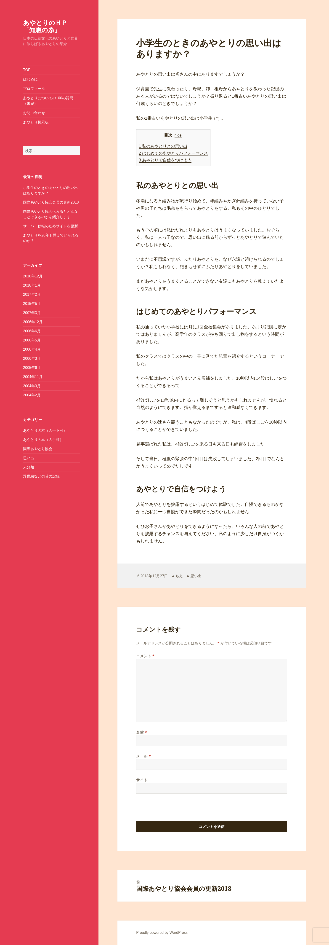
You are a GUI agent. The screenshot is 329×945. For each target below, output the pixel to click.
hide (178, 135)
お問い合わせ (34, 113)
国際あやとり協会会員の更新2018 (51, 202)
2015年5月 (32, 304)
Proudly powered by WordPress (162, 932)
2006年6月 (32, 331)
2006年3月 (32, 358)
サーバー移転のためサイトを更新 (50, 226)
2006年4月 (32, 349)
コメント (145, 655)
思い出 (28, 458)
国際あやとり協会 (37, 449)
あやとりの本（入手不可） (45, 430)
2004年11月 (32, 377)
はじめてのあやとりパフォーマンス (173, 153)
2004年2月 (32, 395)
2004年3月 (32, 386)
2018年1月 (32, 285)
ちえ (179, 575)
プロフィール (34, 89)
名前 (141, 732)
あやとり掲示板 (36, 122)
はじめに (30, 79)
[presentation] (171, 810)
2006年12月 (32, 322)
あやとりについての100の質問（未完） (48, 100)
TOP (27, 70)
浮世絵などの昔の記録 (41, 476)
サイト (142, 779)
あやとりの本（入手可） (43, 440)
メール (143, 756)
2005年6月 (32, 368)
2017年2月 (32, 294)
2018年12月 (32, 276)
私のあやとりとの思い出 (163, 146)
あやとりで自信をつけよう (165, 160)
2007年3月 (32, 313)
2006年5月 (32, 340)
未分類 (28, 467)
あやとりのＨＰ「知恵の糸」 (45, 26)
